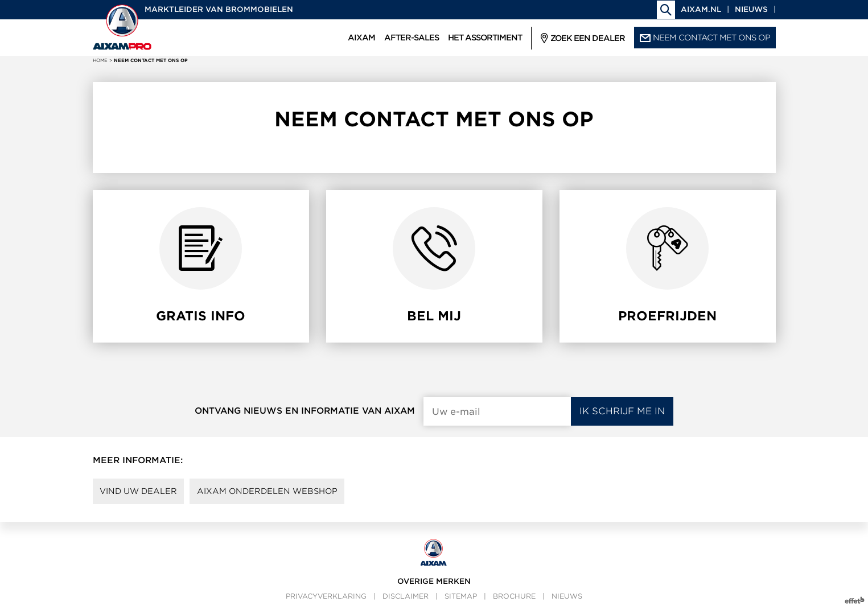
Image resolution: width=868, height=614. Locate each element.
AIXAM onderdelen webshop (283, 493)
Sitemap (461, 600)
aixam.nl (701, 9)
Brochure (514, 600)
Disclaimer (405, 600)
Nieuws (751, 9)
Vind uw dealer (143, 493)
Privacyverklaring (326, 600)
